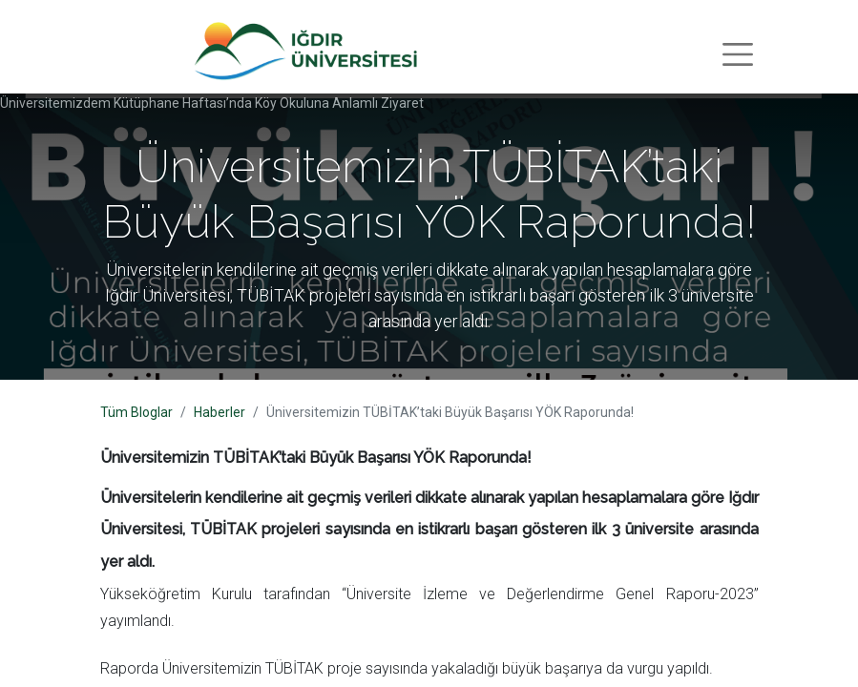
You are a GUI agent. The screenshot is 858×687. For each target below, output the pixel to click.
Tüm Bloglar (136, 412)
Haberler (219, 412)
